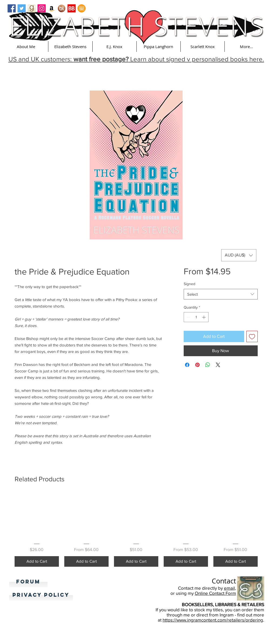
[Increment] (204, 317)
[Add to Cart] (37, 561)
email (229, 587)
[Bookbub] (72, 8)
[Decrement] (187, 317)
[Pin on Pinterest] (197, 365)
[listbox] (238, 255)
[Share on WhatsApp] (207, 365)
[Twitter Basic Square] (22, 8)
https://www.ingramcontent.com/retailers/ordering (213, 619)
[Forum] (28, 581)
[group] (136, 529)
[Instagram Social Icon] (42, 8)
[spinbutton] (196, 317)
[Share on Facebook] (187, 365)
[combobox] (220, 294)
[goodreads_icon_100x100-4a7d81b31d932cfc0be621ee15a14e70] (32, 8)
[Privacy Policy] (41, 595)
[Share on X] (218, 365)
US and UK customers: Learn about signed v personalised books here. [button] (136, 59)
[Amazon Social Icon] (52, 8)
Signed (189, 284)
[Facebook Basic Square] (12, 8)
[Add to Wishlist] (252, 336)
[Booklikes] (62, 8)
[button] (26, 46)
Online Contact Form (215, 593)
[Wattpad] (82, 8)
